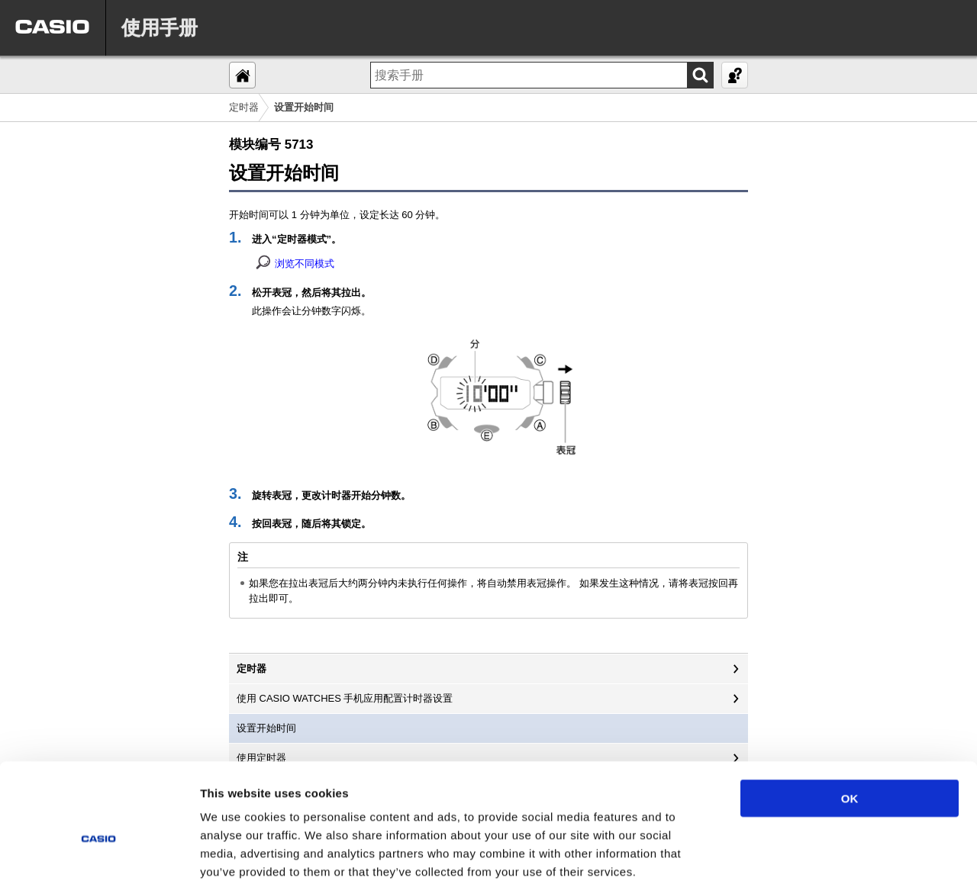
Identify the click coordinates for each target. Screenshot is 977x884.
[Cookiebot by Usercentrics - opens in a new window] (99, 854)
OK (850, 718)
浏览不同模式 (304, 263)
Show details (801, 853)
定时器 (244, 107)
